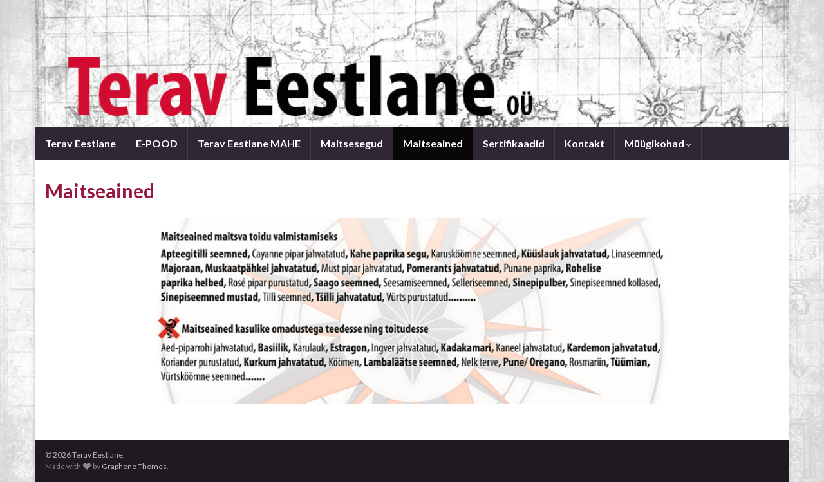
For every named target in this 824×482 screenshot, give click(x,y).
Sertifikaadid (514, 143)
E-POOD (157, 143)
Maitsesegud (352, 143)
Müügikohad (657, 143)
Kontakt (584, 143)
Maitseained (433, 143)
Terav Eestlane (80, 143)
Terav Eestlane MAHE (249, 143)
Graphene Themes (134, 466)
